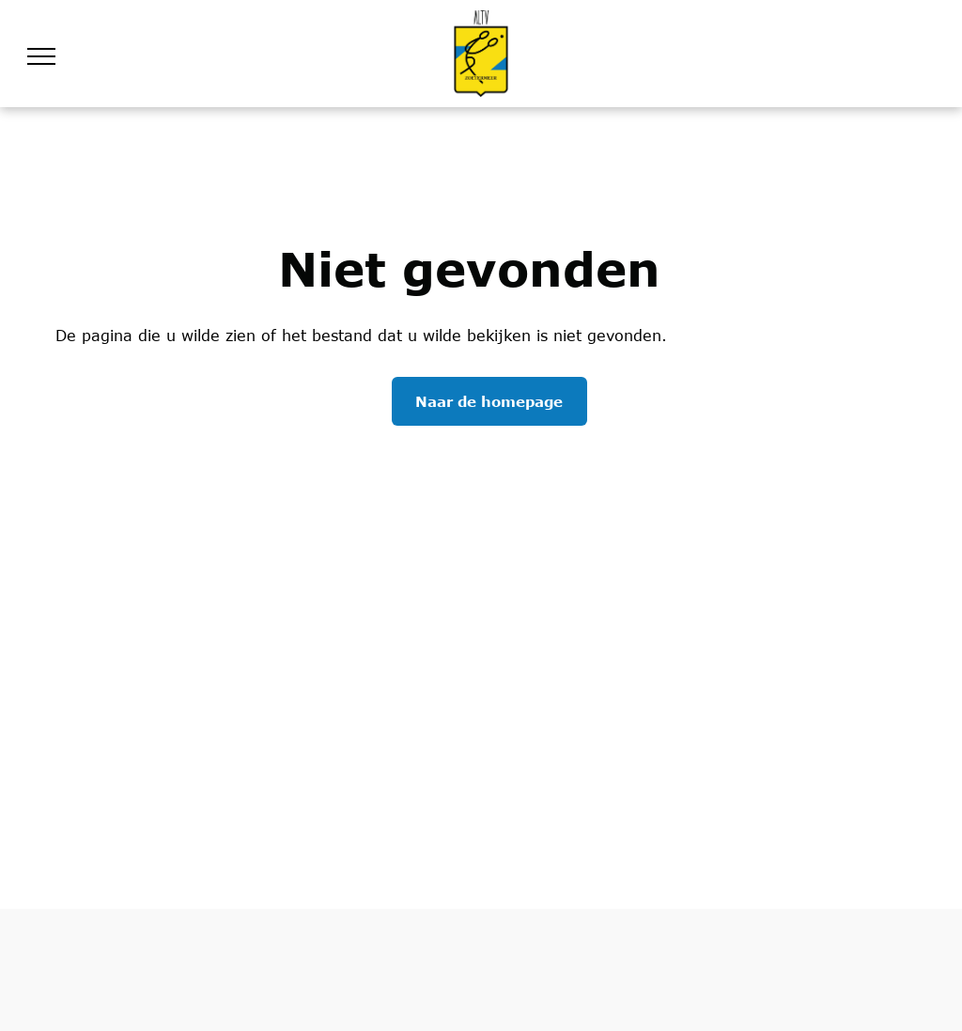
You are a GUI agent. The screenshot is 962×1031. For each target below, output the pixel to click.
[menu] (41, 56)
